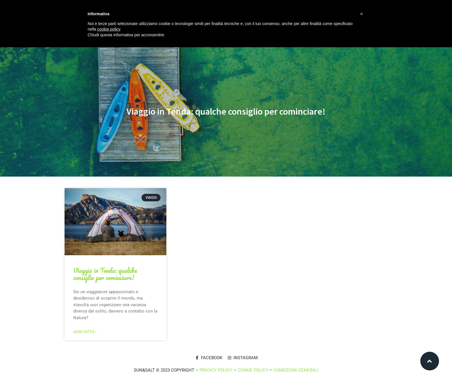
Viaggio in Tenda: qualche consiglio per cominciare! (105, 274)
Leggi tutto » (85, 332)
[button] (361, 13)
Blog (189, 59)
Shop (167, 59)
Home (76, 59)
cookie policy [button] (108, 29)
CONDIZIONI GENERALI (296, 370)
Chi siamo (103, 59)
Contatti (217, 59)
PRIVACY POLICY (215, 370)
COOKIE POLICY (253, 370)
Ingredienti (137, 59)
